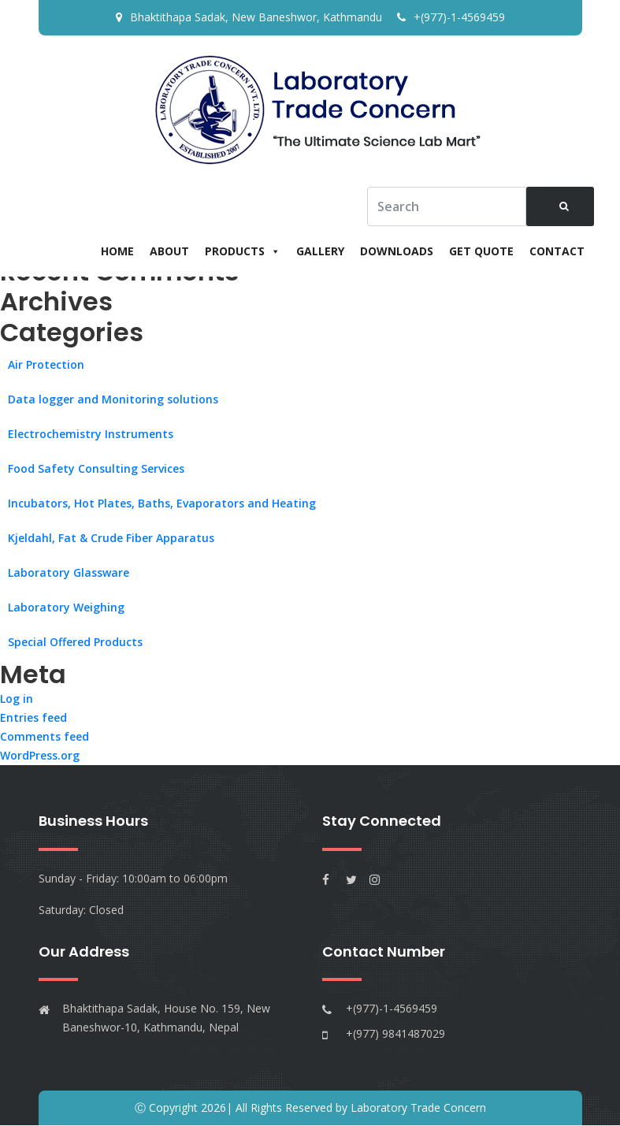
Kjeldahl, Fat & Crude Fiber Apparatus (111, 537)
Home (117, 250)
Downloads (396, 250)
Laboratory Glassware (68, 572)
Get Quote (481, 250)
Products (242, 250)
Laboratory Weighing (66, 607)
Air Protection (46, 364)
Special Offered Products (75, 641)
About (169, 250)
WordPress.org (40, 756)
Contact (557, 250)
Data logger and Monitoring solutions (113, 399)
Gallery (320, 250)
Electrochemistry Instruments (90, 433)
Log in (16, 699)
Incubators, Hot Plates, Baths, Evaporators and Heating (162, 503)
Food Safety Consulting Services (96, 468)
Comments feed (44, 737)
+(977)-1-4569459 (451, 16)
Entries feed (33, 718)
